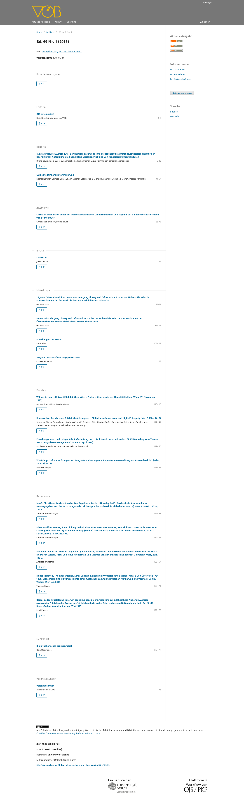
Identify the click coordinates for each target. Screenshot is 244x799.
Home (39, 32)
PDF (43, 83)
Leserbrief (41, 257)
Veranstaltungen (45, 685)
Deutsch (174, 116)
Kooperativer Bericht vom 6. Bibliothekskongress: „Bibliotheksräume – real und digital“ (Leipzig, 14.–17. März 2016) (98, 418)
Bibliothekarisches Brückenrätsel (54, 645)
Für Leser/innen (177, 69)
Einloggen (207, 2)
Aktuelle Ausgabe (41, 21)
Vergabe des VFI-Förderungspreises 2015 (58, 357)
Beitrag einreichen (182, 93)
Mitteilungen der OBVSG (49, 339)
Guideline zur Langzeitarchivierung (55, 174)
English (174, 111)
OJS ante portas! (45, 113)
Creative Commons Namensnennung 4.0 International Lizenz (68, 733)
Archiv (58, 21)
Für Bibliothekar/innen (180, 79)
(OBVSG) (73, 765)
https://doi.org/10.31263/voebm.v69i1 (62, 51)
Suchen (205, 21)
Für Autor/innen (177, 74)
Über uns (71, 21)
